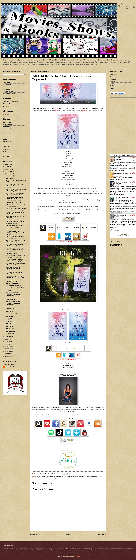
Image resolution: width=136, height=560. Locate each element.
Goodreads (113, 77)
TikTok (112, 83)
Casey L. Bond (119, 216)
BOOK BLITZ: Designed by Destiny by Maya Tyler (14, 245)
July (7, 318)
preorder (6, 154)
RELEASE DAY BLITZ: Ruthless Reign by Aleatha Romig (16, 209)
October (9, 311)
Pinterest (112, 81)
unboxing (6, 106)
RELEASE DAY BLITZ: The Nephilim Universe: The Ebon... (14, 186)
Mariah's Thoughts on (10, 103)
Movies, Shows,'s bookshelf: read (123, 155)
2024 (7, 169)
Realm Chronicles (72, 476)
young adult (59, 478)
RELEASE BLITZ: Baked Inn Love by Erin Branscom (14, 228)
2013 (7, 356)
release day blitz (8, 91)
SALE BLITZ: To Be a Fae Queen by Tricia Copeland (15, 276)
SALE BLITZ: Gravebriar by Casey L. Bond (14, 280)
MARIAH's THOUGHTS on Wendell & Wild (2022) (14, 197)
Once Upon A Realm (120, 182)
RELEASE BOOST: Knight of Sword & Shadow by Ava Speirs (15, 289)
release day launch (9, 93)
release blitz (7, 84)
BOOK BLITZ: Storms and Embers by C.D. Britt (14, 307)
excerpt (5, 149)
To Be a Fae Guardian (68, 367)
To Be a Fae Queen (68, 365)
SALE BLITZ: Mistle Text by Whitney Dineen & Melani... (15, 237)
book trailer (7, 137)
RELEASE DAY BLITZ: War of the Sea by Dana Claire (15, 256)
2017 (7, 346)
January (9, 333)
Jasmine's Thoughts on (10, 101)
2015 (7, 351)
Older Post (101, 534)
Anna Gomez (119, 176)
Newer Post (35, 534)
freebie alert (46, 476)
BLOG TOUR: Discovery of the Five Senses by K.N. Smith (15, 220)
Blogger (77, 556)
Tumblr (112, 86)
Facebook (113, 74)
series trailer (7, 141)
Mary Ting (118, 183)
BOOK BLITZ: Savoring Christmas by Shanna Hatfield (13, 268)
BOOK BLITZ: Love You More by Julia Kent (15, 264)
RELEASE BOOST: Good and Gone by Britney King (15, 284)
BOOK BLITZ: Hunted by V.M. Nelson (15, 216)
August (8, 316)
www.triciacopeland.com (87, 415)
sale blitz (81, 476)
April (8, 326)
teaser (5, 151)
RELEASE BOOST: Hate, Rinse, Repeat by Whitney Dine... (16, 190)
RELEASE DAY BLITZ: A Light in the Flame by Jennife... (15, 241)
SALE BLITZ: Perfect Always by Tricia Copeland (16, 205)
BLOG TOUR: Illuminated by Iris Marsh (16, 181)
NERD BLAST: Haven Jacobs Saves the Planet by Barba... (15, 248)
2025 (7, 166)
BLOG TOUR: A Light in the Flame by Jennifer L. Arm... (15, 224)
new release (6, 82)
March (8, 328)
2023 (7, 171)
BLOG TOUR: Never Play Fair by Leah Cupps (15, 252)
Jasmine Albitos (10, 364)
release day (6, 89)
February (9, 331)
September (10, 314)
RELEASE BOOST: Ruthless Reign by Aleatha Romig (15, 194)
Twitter (112, 88)
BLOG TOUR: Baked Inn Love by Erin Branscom (15, 213)
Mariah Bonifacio (10, 367)
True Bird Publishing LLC (47, 478)
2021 (7, 336)
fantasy (38, 476)
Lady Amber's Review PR (58, 476)
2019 (7, 341)
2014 (7, 353)
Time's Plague (118, 158)
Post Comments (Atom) (46, 538)
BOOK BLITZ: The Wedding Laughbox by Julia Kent (14, 273)
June (8, 321)
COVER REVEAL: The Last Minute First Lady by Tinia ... (15, 260)
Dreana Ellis (118, 159)
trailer (5, 139)
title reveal (6, 126)
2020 (7, 339)
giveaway (6, 114)
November (9, 178)
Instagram (113, 79)
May (8, 323)
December (9, 176)
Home (68, 534)
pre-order (6, 156)
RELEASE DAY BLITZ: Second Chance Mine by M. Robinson (15, 303)
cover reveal (7, 122)
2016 (7, 349)
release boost (7, 86)
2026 (7, 164)
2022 (7, 174)
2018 (7, 344)
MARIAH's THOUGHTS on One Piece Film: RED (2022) (16, 201)
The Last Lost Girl (120, 215)
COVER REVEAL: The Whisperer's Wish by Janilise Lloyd (15, 233)
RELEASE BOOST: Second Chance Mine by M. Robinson (14, 294)
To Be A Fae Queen (91, 476)
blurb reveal (7, 129)
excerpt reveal (7, 124)
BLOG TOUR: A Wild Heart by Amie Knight (15, 298)
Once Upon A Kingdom (121, 197)
